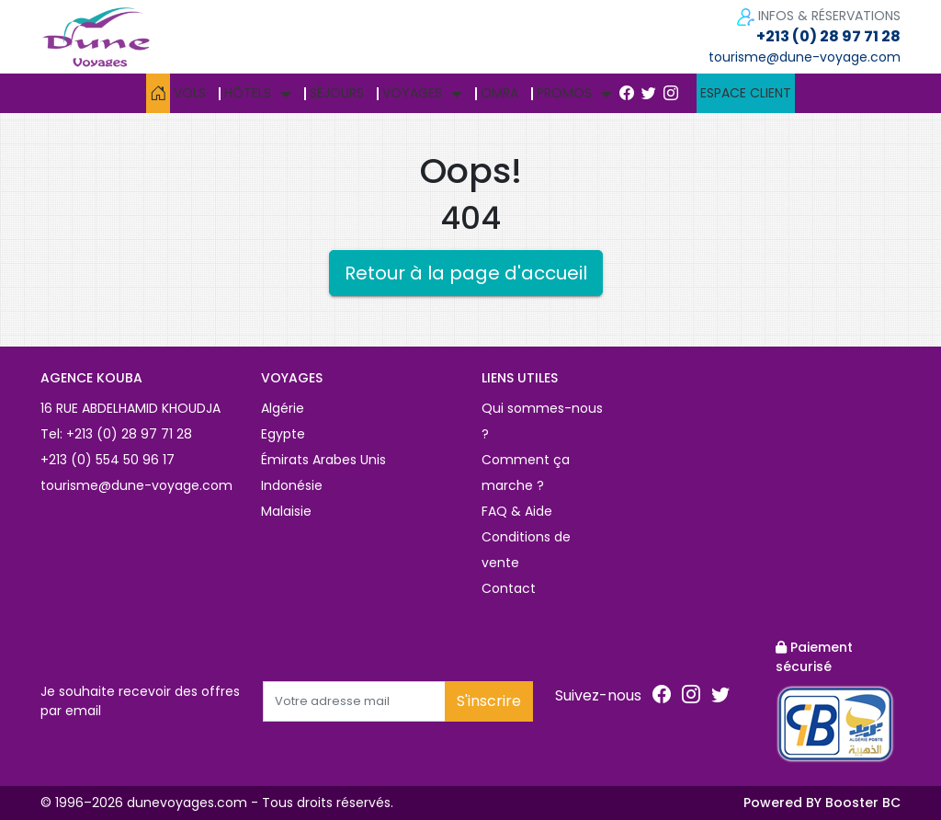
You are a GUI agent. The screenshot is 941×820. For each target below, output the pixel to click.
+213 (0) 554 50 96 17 (107, 459)
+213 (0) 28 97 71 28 (828, 36)
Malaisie (286, 511)
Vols (190, 93)
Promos (564, 93)
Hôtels (247, 93)
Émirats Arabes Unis (323, 459)
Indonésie (292, 485)
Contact (509, 588)
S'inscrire (489, 701)
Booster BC (863, 802)
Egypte (283, 434)
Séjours (337, 93)
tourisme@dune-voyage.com (805, 57)
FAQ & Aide (517, 511)
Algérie (282, 408)
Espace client (745, 93)
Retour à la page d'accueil (466, 273)
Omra (499, 93)
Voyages (412, 93)
